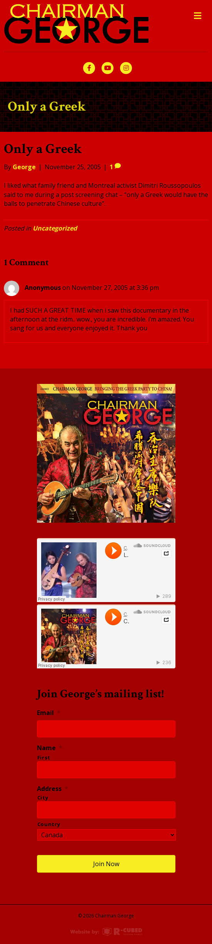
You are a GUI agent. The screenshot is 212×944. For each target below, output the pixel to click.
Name (49, 748)
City (42, 797)
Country (48, 824)
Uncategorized (55, 228)
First (43, 757)
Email (48, 713)
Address (52, 789)
